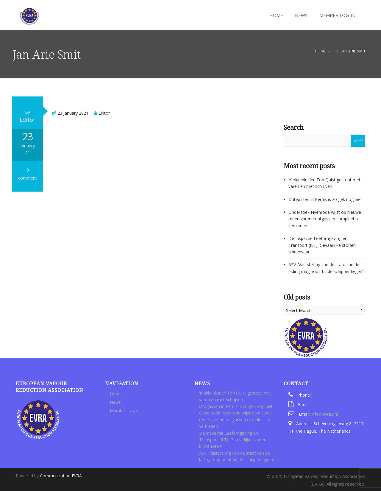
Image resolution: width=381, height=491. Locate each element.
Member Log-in (336, 15)
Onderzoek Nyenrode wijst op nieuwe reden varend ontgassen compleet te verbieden (324, 218)
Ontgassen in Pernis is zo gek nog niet (325, 199)
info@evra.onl (324, 414)
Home (275, 15)
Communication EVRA (61, 475)
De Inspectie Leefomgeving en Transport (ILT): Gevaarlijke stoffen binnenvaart (322, 245)
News (300, 15)
